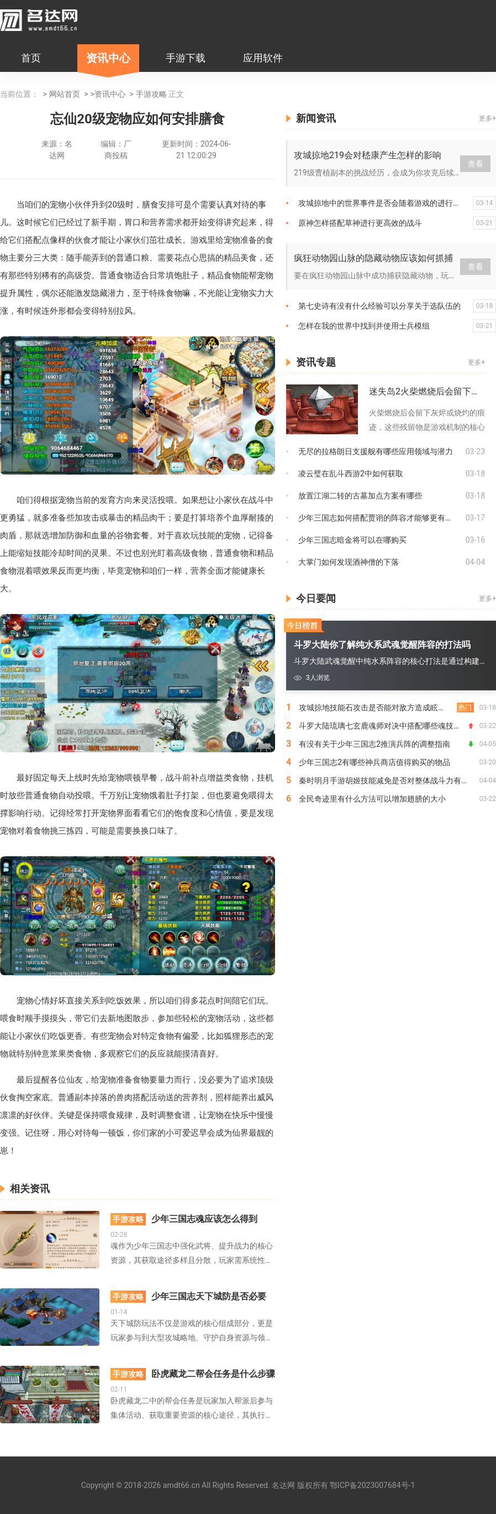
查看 (475, 163)
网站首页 (64, 94)
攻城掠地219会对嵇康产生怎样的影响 (367, 155)
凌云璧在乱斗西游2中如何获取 (350, 473)
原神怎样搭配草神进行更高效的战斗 (360, 222)
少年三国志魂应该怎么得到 (183, 1219)
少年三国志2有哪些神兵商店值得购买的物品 (374, 762)
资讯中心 (108, 58)
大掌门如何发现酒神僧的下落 (348, 562)
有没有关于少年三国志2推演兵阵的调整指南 (374, 744)
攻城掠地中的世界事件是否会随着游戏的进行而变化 (385, 203)
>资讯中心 (108, 94)
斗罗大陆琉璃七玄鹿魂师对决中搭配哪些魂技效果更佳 (386, 725)
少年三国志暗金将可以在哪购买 (352, 539)
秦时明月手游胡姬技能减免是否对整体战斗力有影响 (388, 780)
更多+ (487, 118)
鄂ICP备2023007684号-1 (372, 1485)
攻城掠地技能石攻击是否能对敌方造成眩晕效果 (380, 707)
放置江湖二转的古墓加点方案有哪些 (360, 495)
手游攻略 (151, 94)
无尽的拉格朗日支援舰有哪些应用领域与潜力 (375, 451)
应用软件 (263, 58)
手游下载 (185, 58)
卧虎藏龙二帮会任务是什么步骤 (192, 1374)
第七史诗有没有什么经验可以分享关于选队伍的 (379, 305)
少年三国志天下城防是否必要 (188, 1297)
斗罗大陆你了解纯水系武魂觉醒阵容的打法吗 (382, 644)
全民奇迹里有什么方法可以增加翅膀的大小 (372, 798)
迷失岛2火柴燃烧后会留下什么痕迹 (427, 391)
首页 (31, 58)
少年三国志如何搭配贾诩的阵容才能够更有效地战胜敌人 (382, 517)
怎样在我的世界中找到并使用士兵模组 (364, 325)
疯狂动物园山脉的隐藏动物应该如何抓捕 (373, 258)
